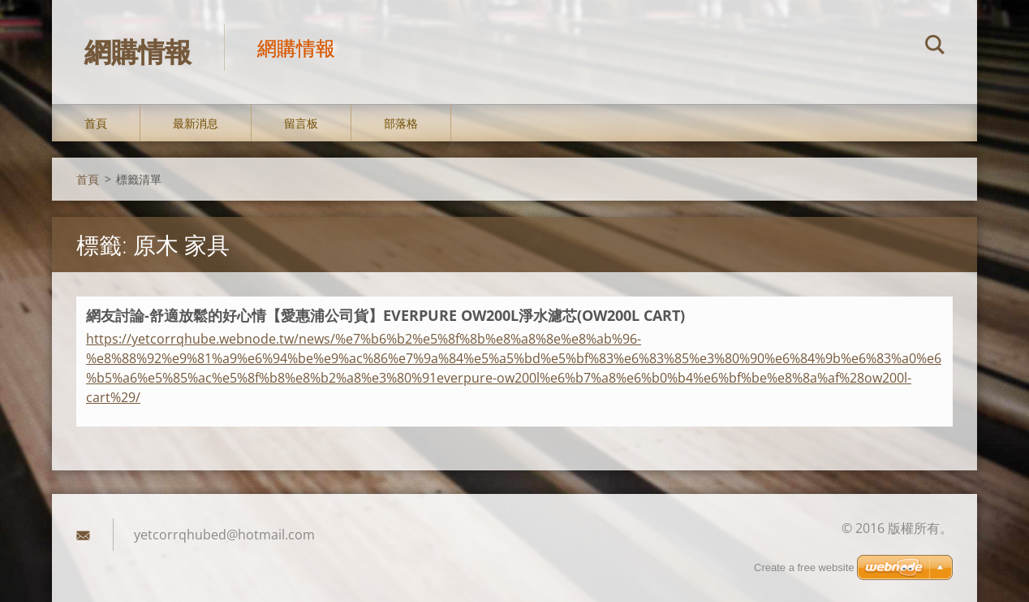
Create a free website (804, 567)
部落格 (401, 123)
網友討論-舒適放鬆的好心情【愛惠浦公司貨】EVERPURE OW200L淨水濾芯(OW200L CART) (385, 315)
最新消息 (195, 123)
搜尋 (935, 47)
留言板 (301, 123)
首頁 (95, 123)
